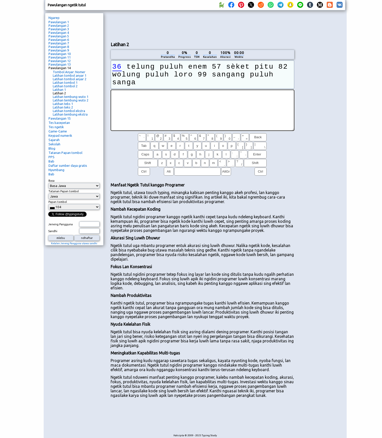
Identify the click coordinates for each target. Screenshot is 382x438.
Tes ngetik (56, 127)
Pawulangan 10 (59, 54)
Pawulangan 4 (58, 32)
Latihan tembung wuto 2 (70, 100)
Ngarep (54, 17)
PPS (51, 157)
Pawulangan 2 (58, 25)
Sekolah (54, 144)
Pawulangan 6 (58, 39)
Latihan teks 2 (63, 107)
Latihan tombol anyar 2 (69, 79)
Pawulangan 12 (59, 61)
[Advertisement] (202, 25)
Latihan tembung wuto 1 (70, 96)
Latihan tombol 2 (65, 86)
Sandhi (52, 231)
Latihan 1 (59, 89)
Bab (51, 161)
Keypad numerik (60, 135)
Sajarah (54, 140)
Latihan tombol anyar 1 (69, 75)
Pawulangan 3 (58, 29)
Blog (51, 148)
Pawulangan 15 (59, 118)
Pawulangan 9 (58, 50)
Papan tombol (57, 201)
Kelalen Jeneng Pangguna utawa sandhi (74, 243)
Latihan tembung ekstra (70, 114)
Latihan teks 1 (63, 103)
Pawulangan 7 (58, 43)
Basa (51, 180)
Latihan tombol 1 (65, 82)
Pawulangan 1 (58, 22)
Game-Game (57, 131)
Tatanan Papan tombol (65, 152)
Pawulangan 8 (58, 46)
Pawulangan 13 (59, 64)
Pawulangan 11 (59, 57)
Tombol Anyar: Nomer (69, 72)
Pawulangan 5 (58, 36)
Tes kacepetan (59, 122)
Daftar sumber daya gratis (67, 165)
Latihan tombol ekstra (69, 111)
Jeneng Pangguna (60, 224)
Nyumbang (56, 170)
